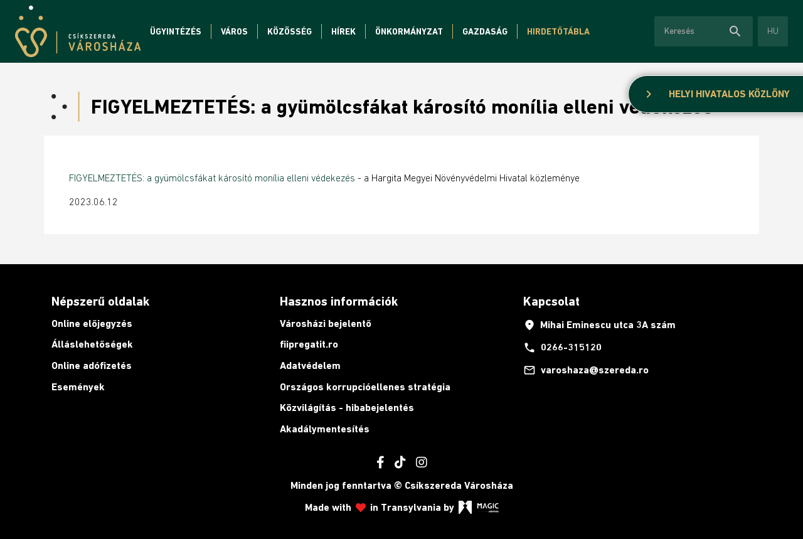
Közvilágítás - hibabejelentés (347, 408)
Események (78, 387)
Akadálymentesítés (325, 429)
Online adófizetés (91, 365)
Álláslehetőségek (92, 344)
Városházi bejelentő (325, 323)
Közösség (289, 31)
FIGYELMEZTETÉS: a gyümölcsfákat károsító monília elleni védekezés (212, 177)
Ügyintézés (175, 31)
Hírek (343, 31)
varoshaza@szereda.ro (586, 370)
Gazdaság (485, 31)
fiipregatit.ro (309, 344)
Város (234, 31)
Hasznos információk (339, 301)
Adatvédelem (310, 365)
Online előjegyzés (91, 323)
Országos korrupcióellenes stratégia (365, 387)
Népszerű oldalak (100, 301)
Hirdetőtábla (558, 31)
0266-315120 (562, 347)
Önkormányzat (409, 31)
